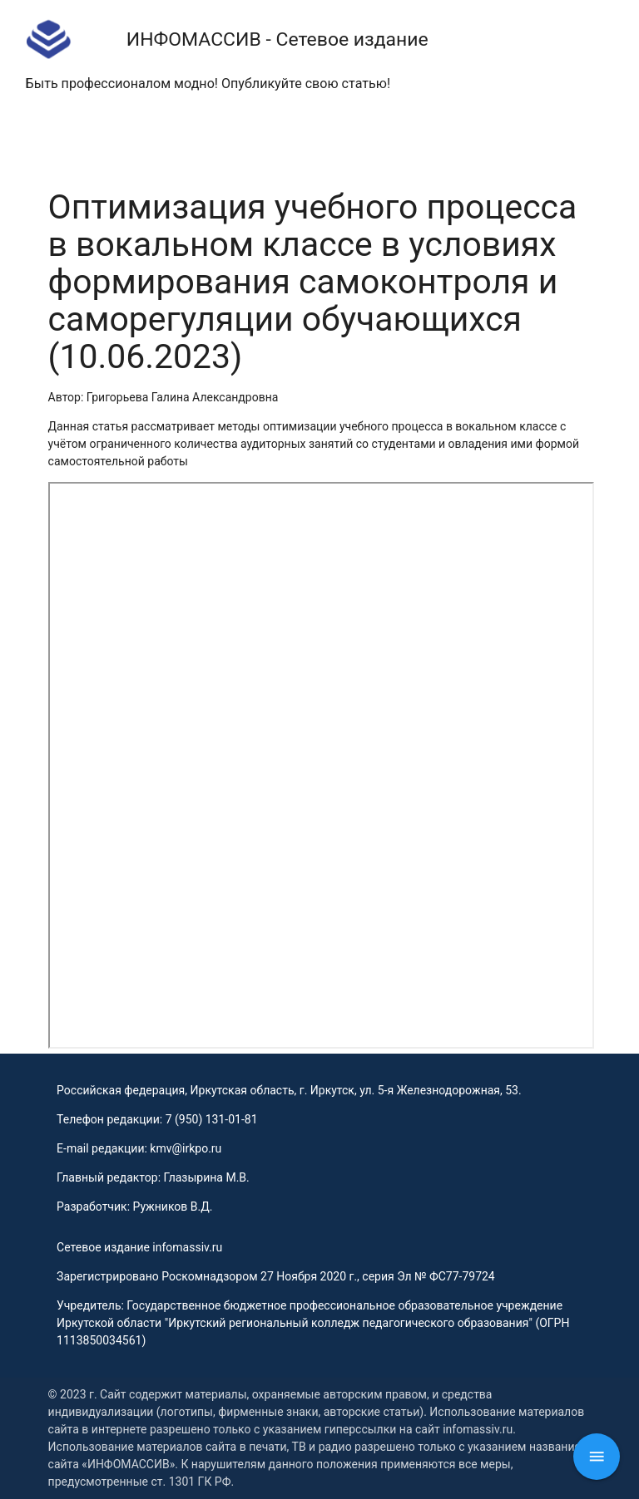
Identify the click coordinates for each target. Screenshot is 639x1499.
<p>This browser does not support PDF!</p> (321, 765)
